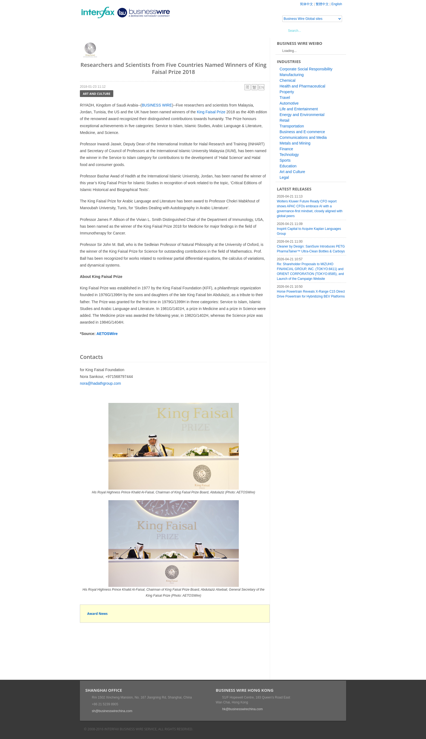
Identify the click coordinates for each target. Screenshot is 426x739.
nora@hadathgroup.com (100, 383)
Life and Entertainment (299, 109)
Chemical (287, 80)
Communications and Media (303, 137)
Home (92, 30)
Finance (286, 149)
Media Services (159, 30)
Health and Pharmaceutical (302, 86)
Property (287, 92)
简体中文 (306, 4)
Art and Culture (96, 94)
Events (130, 30)
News (111, 30)
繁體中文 (322, 4)
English (336, 4)
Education (288, 166)
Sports (285, 160)
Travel (285, 97)
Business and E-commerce (302, 132)
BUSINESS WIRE (157, 105)
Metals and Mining (295, 143)
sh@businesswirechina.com (112, 711)
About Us (190, 30)
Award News (97, 613)
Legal (284, 177)
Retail (284, 120)
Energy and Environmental (302, 114)
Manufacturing (292, 75)
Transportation (292, 126)
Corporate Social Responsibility (306, 69)
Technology (289, 154)
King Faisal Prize (211, 112)
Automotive (289, 103)
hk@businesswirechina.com (242, 709)
